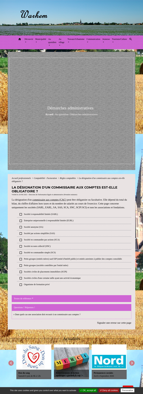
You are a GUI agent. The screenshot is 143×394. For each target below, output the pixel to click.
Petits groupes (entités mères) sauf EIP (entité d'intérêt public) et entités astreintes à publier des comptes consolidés (70, 259)
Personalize (127, 390)
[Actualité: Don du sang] (33, 361)
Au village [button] (61, 40)
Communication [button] (93, 39)
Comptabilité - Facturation (45, 178)
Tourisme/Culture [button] (119, 39)
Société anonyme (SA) (31, 227)
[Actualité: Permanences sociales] (109, 361)
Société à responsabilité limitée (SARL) (38, 214)
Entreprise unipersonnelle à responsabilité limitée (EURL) (46, 220)
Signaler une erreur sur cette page (114, 322)
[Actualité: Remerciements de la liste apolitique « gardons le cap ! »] (71, 361)
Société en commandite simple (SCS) (37, 252)
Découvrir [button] (28, 39)
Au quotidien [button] (52, 40)
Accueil (49, 114)
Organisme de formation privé (34, 284)
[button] (19, 40)
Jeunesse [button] (106, 39)
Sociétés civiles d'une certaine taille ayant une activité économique (50, 278)
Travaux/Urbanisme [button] (76, 39)
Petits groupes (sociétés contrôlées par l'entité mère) (43, 265)
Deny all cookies (109, 390)
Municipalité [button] (40, 39)
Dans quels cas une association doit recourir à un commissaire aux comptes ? (47, 314)
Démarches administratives (84, 114)
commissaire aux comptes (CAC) (49, 199)
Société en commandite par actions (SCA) (39, 240)
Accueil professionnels (21, 178)
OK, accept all (88, 390)
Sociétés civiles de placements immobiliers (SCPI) (43, 271)
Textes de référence (22, 298)
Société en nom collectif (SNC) (35, 246)
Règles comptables (68, 178)
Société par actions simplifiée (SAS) (37, 233)
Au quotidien (61, 114)
